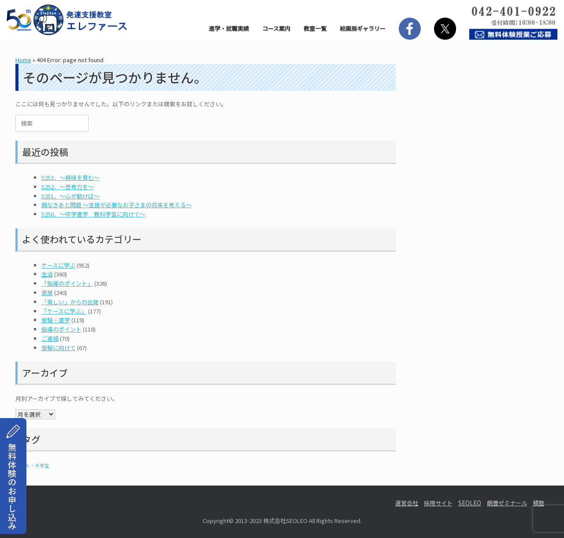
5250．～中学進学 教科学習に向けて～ (93, 214)
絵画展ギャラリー (363, 28)
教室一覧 (315, 28)
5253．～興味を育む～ (70, 177)
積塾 (538, 503)
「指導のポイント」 (67, 283)
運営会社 (406, 503)
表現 (47, 292)
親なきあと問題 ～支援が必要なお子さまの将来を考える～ (116, 205)
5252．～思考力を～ (67, 187)
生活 (47, 274)
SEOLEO (469, 503)
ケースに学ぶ (58, 265)
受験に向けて (58, 348)
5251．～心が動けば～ (70, 196)
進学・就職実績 (229, 28)
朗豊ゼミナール (507, 503)
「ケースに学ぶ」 (64, 311)
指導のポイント (61, 329)
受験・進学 (55, 320)
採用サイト (438, 503)
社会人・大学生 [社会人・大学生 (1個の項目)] (32, 465)
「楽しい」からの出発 (70, 302)
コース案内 (276, 28)
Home (23, 60)
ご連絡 (50, 338)
